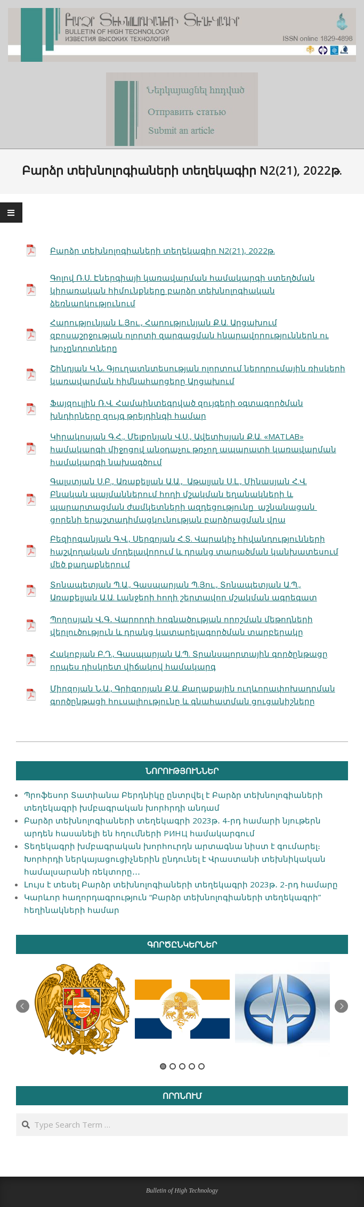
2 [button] (172, 1066)
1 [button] (163, 1066)
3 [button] (182, 1066)
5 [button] (201, 1066)
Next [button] (341, 1006)
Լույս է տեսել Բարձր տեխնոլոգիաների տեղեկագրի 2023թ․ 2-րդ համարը (181, 884)
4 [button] (192, 1066)
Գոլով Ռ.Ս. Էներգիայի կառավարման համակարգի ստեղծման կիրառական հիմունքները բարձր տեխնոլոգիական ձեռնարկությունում (182, 290)
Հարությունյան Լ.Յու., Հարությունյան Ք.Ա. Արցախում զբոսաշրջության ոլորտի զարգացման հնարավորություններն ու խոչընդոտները (189, 335)
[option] (82, 1009)
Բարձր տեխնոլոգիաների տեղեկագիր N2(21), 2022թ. (162, 250)
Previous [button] (22, 1006)
